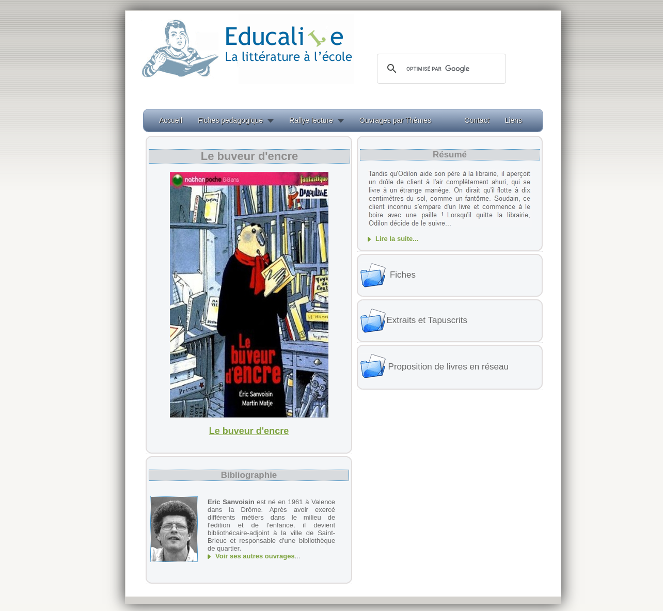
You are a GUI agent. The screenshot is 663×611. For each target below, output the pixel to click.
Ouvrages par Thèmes (395, 120)
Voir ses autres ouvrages (255, 556)
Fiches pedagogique (230, 120)
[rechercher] (439, 68)
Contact (476, 120)
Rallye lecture (311, 120)
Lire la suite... (396, 239)
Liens (513, 120)
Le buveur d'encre (249, 431)
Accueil (170, 120)
